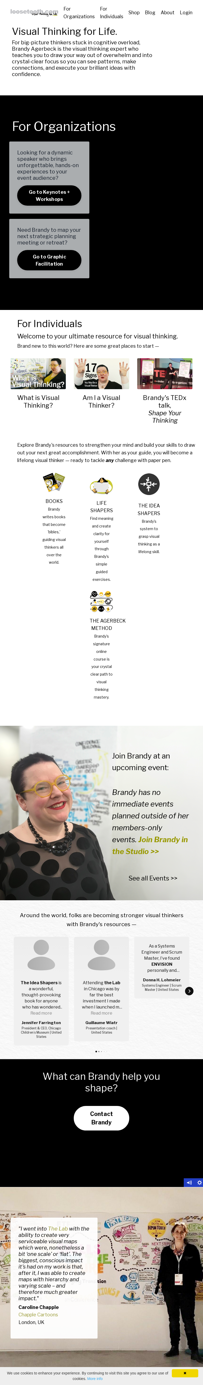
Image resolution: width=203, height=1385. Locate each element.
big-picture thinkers (46, 42)
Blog (150, 12)
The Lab (58, 1166)
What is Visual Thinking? (38, 401)
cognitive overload (116, 42)
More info (95, 1379)
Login (186, 12)
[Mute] (189, 1119)
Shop (134, 12)
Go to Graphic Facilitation (49, 260)
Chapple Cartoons (38, 1252)
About (167, 12)
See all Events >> (152, 878)
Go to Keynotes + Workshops (49, 195)
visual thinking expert (99, 49)
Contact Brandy (101, 1055)
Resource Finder (149, 1342)
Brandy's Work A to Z (154, 1353)
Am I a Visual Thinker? (101, 401)
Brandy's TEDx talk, (164, 401)
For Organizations (79, 12)
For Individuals (111, 12)
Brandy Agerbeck (34, 49)
